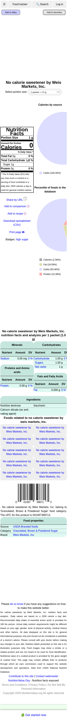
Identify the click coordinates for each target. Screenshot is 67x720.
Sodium (4, 358)
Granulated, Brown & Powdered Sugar (35, 530)
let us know (16, 604)
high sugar (22, 239)
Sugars (39, 362)
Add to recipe (15, 213)
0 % (30, 358)
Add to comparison (15, 206)
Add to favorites (54, 12)
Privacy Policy (37, 684)
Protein (4, 385)
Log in (59, 4)
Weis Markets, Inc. (24, 534)
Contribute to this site (21, 676)
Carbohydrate (41, 358)
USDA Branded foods (25, 526)
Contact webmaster (47, 676)
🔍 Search (42, 4)
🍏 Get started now (33, 715)
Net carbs (40, 366)
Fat (35, 390)
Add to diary (11, 12)
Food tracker (20, 4)
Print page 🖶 (16, 232)
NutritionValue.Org (19, 680)
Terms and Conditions (14, 684)
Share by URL (16, 199)
